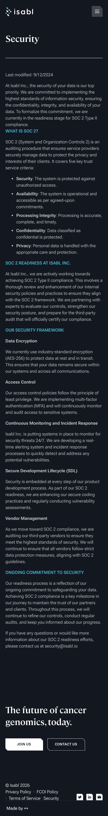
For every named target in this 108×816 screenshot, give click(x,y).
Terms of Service (24, 798)
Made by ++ (17, 808)
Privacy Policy (18, 791)
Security (51, 798)
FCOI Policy (47, 791)
